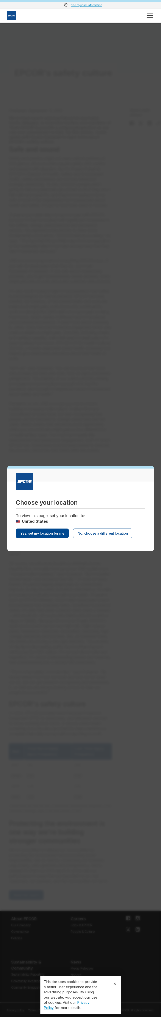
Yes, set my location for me (42, 533)
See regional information (86, 5)
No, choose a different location (103, 533)
